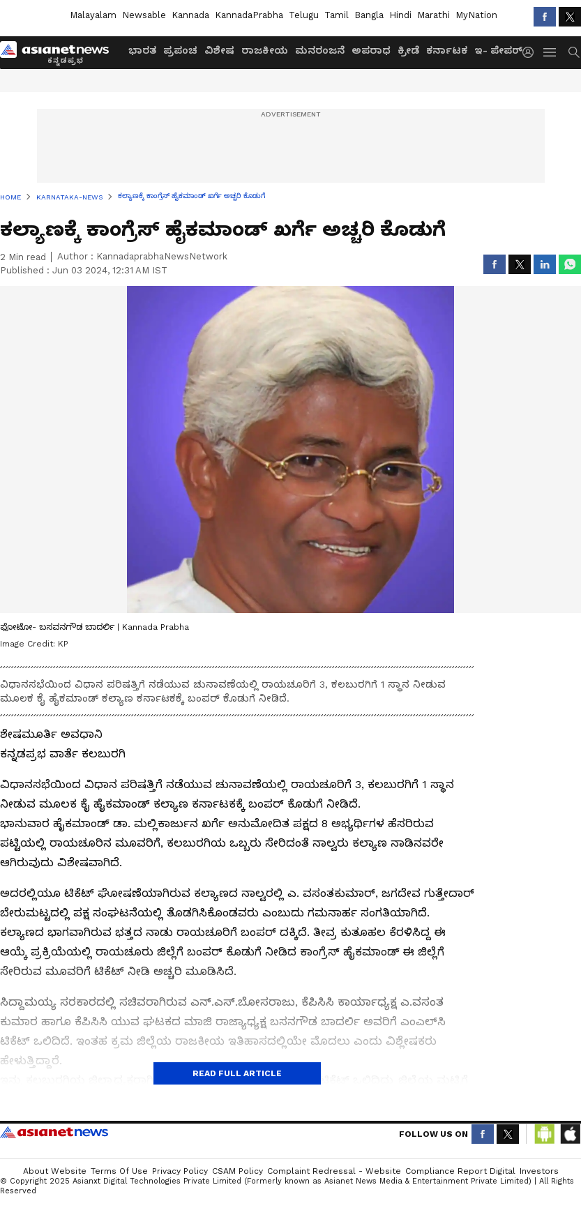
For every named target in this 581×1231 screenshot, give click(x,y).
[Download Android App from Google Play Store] (545, 1134)
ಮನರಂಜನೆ (320, 50)
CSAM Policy (237, 1171)
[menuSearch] (574, 52)
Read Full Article (237, 1073)
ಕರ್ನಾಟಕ (446, 50)
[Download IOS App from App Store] (570, 1134)
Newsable (144, 15)
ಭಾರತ (142, 50)
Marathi (433, 15)
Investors (539, 1171)
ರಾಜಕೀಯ (264, 50)
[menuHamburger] (550, 52)
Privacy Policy (180, 1171)
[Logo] (59, 52)
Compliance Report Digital (460, 1171)
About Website (54, 1171)
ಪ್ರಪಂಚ (180, 50)
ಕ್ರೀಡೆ (408, 50)
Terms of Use (119, 1171)
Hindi (400, 15)
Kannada (190, 15)
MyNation (476, 15)
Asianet (54, 1132)
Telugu (304, 15)
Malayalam (93, 15)
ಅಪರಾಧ (371, 50)
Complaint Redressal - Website (334, 1171)
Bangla (369, 15)
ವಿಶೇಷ (219, 50)
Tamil (336, 15)
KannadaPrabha (249, 15)
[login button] (531, 52)
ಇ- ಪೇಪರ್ (498, 50)
